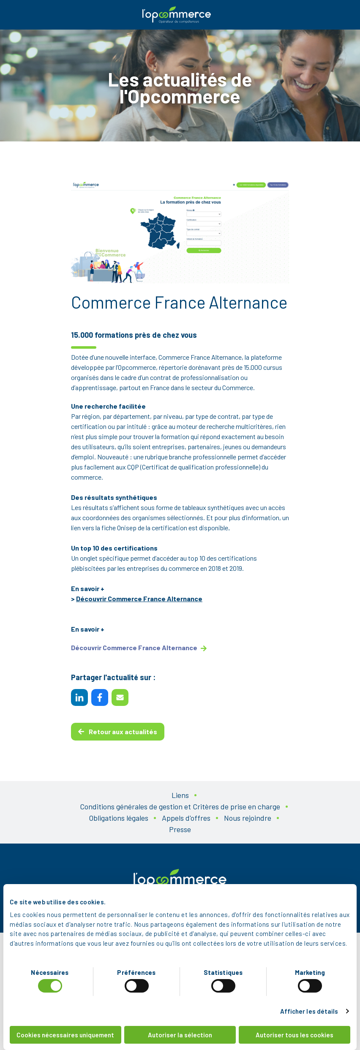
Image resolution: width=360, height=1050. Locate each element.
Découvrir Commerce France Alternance (139, 598)
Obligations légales (118, 817)
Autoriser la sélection (180, 1035)
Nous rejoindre (247, 817)
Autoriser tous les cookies (294, 1035)
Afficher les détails (309, 1011)
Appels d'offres (186, 817)
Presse (180, 829)
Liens (180, 795)
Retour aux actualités (117, 731)
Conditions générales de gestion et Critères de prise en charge (180, 806)
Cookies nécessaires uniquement (65, 1035)
